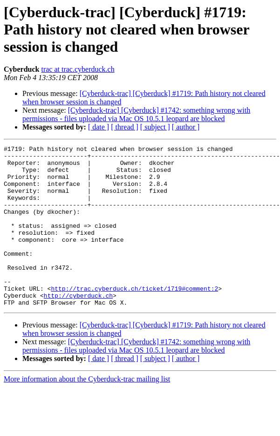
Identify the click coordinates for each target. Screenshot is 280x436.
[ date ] (98, 127)
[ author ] (186, 127)
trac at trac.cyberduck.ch (77, 69)
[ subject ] (155, 127)
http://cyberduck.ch (78, 326)
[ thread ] (124, 127)
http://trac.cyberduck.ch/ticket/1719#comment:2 (134, 317)
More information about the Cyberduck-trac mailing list (87, 411)
